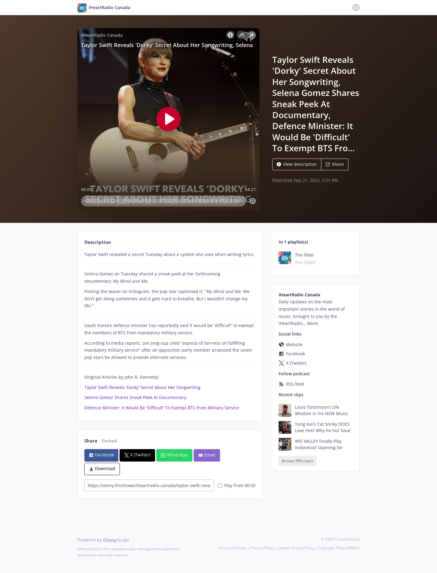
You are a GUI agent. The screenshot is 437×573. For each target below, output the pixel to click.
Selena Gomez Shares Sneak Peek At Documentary (135, 397)
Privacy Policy (261, 548)
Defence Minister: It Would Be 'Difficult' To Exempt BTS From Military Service (161, 408)
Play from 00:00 (237, 485)
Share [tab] (90, 441)
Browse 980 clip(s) (297, 460)
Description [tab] (97, 242)
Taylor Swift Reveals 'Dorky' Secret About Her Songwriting (142, 387)
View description (297, 164)
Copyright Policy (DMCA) (339, 548)
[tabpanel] (169, 331)
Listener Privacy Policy (295, 548)
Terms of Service (232, 548)
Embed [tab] (109, 441)
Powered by (103, 540)
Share (335, 164)
